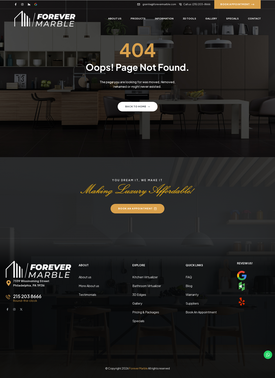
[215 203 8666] (8, 297)
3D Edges (139, 295)
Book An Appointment (201, 312)
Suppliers (192, 303)
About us (85, 277)
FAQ (189, 277)
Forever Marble (138, 368)
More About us (89, 286)
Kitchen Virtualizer (145, 277)
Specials (138, 321)
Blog (189, 286)
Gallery (137, 303)
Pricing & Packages (145, 312)
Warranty (192, 295)
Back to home (137, 106)
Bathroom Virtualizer (146, 286)
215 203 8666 (27, 296)
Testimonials (87, 295)
